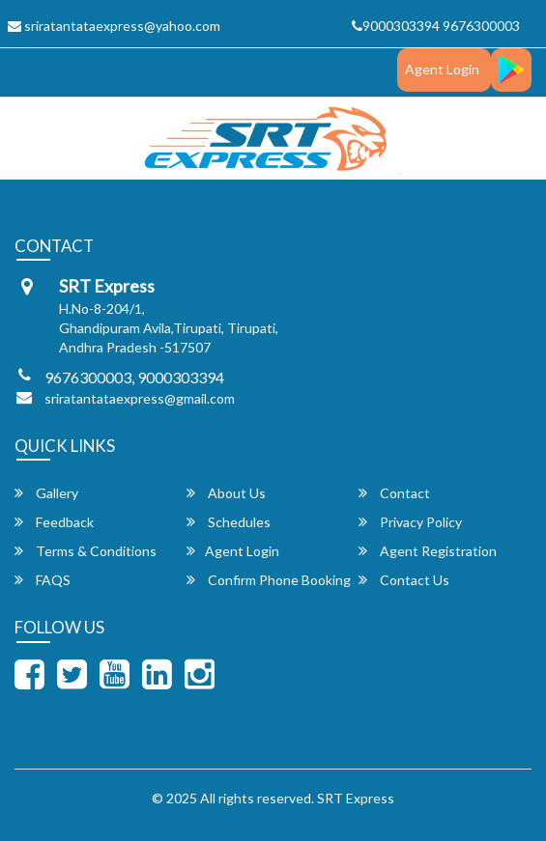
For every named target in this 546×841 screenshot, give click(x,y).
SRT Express (355, 798)
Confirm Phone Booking (269, 580)
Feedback (54, 522)
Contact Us (404, 580)
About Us (226, 493)
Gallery (46, 493)
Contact (394, 493)
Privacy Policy (410, 522)
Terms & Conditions (85, 551)
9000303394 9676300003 (436, 25)
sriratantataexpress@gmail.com (139, 398)
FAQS (42, 580)
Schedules (229, 522)
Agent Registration (428, 551)
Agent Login (442, 69)
